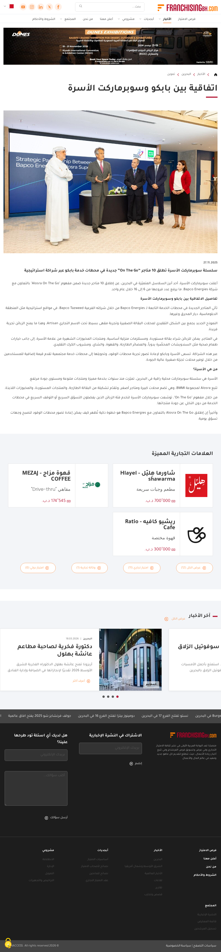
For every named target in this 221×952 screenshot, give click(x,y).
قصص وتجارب (153, 894)
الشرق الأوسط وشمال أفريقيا (143, 866)
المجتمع (70, 19)
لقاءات (158, 880)
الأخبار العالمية (153, 873)
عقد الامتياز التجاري (97, 880)
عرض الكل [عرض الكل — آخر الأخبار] (174, 619)
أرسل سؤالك (56, 818)
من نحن (88, 19)
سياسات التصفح (204, 946)
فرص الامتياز (187, 19)
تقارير (159, 887)
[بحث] (113, 7)
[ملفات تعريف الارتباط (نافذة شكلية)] (8, 944)
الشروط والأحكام (43, 19)
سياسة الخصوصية (178, 946)
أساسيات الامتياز (98, 859)
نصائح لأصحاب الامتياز (94, 866)
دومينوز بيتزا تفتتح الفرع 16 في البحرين (99, 716)
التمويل (49, 873)
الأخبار (167, 19)
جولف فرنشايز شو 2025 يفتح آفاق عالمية (33, 716)
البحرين (186, 74)
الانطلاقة (48, 859)
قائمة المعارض (206, 921)
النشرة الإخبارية (206, 914)
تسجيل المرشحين (205, 929)
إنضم (135, 764)
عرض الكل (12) (193, 568)
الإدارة (50, 866)
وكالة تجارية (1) (88, 568)
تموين (171, 74)
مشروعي (128, 19)
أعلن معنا (106, 19)
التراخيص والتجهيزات (41, 880)
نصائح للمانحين (98, 873)
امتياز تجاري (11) (141, 568)
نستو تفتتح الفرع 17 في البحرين (158, 716)
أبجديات (149, 19)
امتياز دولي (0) (37, 568)
